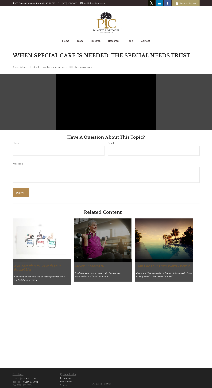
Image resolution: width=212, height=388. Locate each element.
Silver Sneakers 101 (90, 266)
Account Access (186, 3)
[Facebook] (167, 3)
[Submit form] (21, 192)
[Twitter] (151, 3)
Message (18, 163)
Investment (66, 381)
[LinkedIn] (159, 3)
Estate (63, 385)
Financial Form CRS (103, 384)
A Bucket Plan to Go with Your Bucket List (37, 268)
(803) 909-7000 (67, 3)
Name (16, 142)
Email (111, 142)
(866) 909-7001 (30, 381)
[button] (65, 40)
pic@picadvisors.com (92, 3)
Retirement (66, 378)
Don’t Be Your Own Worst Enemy (162, 266)
